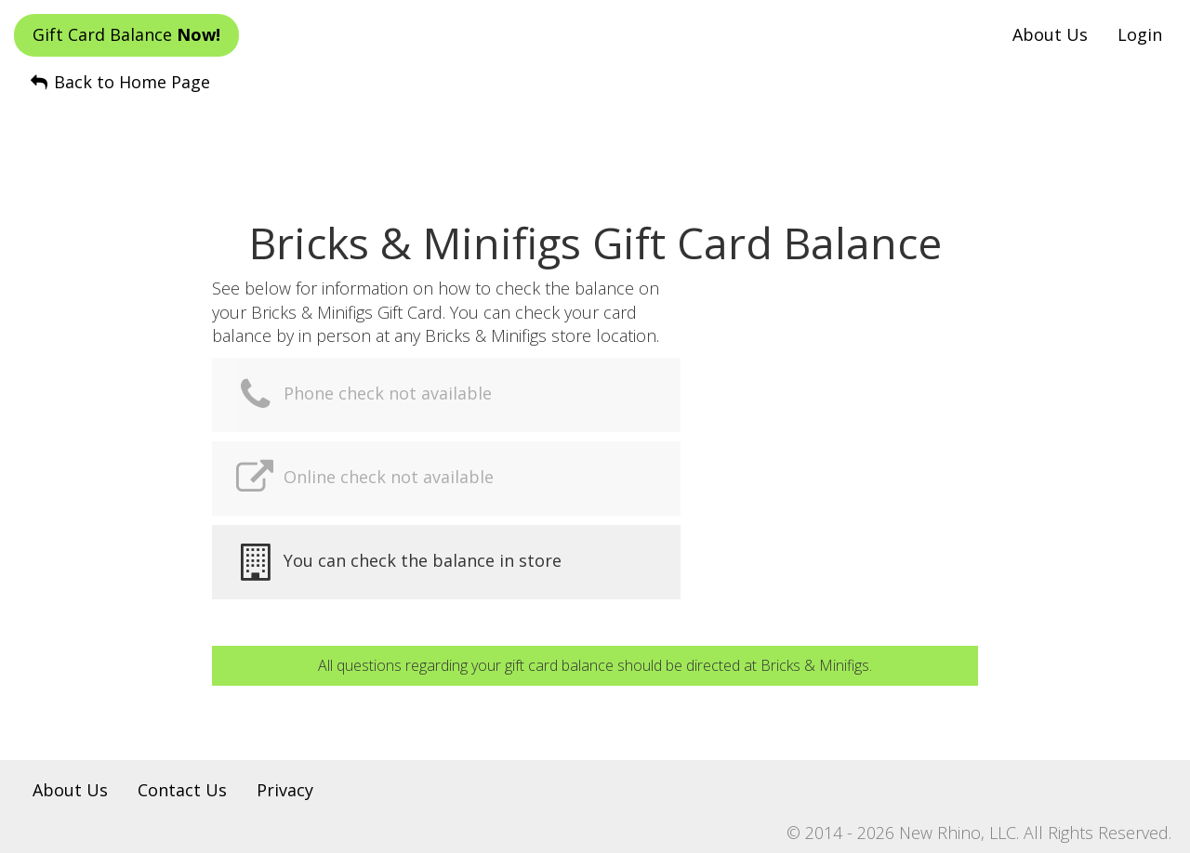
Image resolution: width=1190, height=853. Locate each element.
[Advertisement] (595, 140)
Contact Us (182, 790)
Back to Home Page (119, 82)
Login (1139, 34)
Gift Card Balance (126, 34)
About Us (1050, 34)
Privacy (285, 790)
